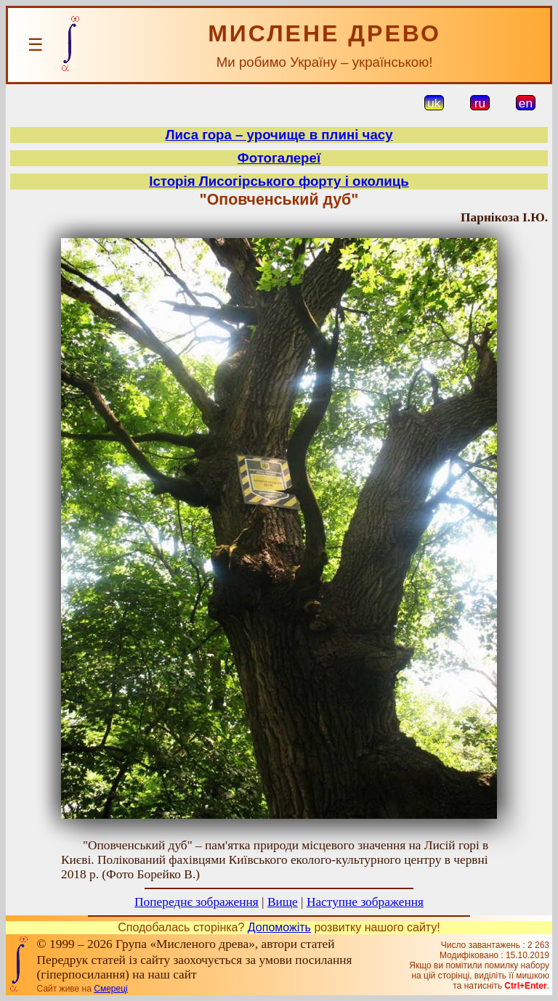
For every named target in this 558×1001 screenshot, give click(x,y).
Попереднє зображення (196, 902)
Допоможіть (279, 927)
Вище (282, 902)
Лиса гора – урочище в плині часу (278, 134)
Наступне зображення (365, 902)
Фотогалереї (279, 158)
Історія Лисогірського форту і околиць (278, 181)
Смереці (110, 989)
